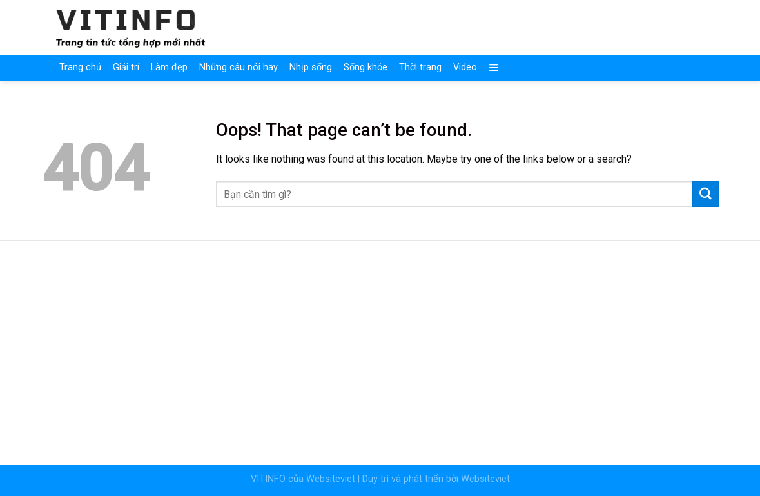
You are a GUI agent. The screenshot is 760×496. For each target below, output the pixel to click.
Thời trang (420, 67)
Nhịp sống (310, 67)
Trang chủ (80, 67)
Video (465, 67)
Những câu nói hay (238, 67)
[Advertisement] (380, 344)
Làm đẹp (169, 67)
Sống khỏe (365, 67)
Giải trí (126, 67)
